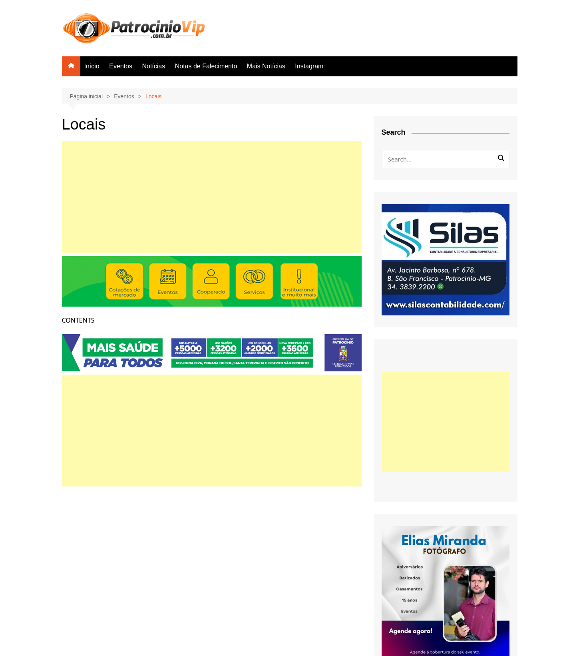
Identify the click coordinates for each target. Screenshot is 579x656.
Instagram (309, 66)
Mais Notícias (266, 66)
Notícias (153, 66)
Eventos (120, 66)
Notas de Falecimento (206, 66)
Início (91, 66)
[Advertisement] (212, 197)
